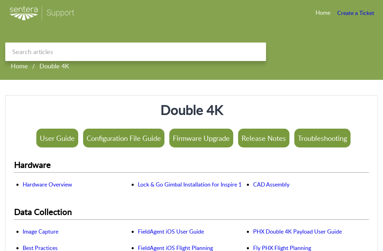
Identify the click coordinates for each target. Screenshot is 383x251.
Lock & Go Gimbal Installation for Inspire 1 (190, 184)
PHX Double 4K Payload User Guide (297, 231)
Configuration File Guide (124, 138)
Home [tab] (323, 12)
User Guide (57, 138)
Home (19, 66)
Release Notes (264, 138)
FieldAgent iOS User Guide (171, 231)
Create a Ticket (355, 13)
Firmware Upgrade (201, 138)
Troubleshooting (322, 138)
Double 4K (54, 66)
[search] (135, 52)
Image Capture (40, 231)
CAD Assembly (271, 184)
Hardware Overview (47, 184)
